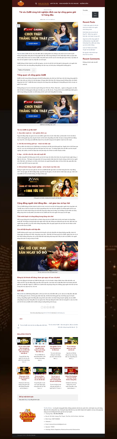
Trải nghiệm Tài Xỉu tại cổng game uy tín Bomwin (55, 348)
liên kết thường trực (60, 313)
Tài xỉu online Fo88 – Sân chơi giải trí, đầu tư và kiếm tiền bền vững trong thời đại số (24, 350)
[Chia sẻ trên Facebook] (42, 307)
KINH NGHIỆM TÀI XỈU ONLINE (69, 3)
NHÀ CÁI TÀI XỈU (43, 3)
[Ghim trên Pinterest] (50, 307)
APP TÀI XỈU (54, 3)
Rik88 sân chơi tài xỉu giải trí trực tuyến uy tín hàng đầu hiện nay (39, 349)
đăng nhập (27, 400)
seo (54, 19)
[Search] (36, 3)
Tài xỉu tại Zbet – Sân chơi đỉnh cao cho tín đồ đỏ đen (39, 378)
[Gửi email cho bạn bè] (47, 307)
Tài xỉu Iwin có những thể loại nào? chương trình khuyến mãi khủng (55, 378)
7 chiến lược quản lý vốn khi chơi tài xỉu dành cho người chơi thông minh (90, 27)
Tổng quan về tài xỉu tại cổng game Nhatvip (24, 378)
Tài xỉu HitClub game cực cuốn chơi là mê (71, 348)
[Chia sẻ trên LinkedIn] (53, 307)
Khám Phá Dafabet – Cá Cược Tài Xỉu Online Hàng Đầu (71, 378)
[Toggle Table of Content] (32, 70)
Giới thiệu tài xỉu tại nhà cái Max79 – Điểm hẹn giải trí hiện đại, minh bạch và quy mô (91, 34)
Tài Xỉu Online (48, 408)
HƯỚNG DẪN (84, 3)
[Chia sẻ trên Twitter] (45, 307)
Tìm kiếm (85, 10)
